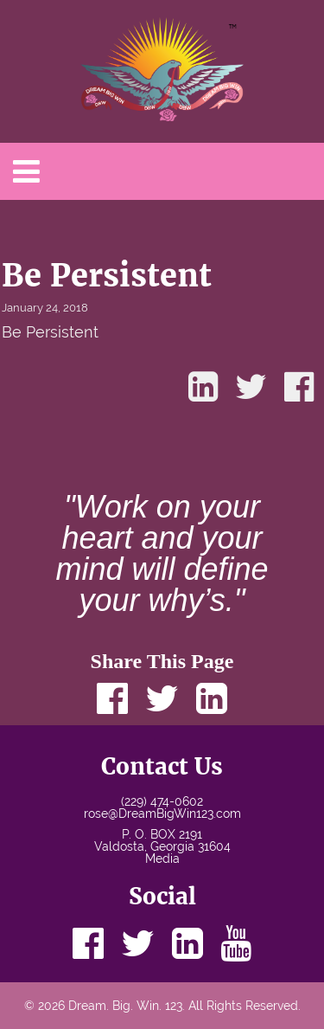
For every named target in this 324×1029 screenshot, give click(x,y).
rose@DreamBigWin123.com (162, 813)
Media (162, 858)
